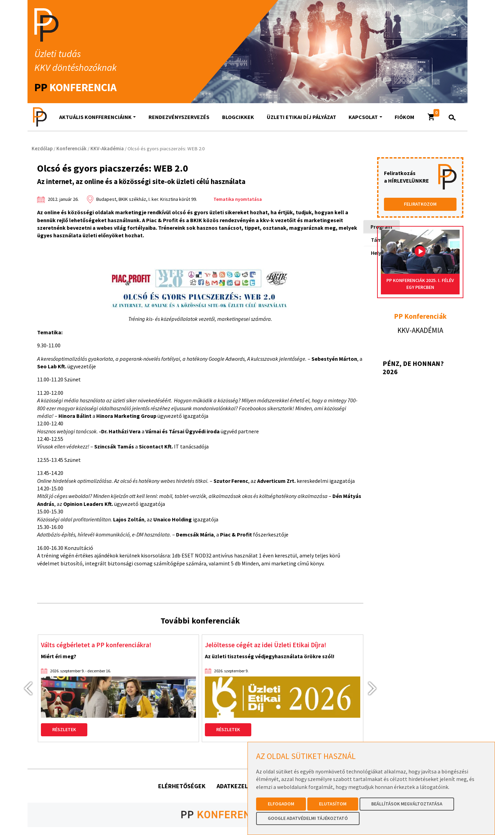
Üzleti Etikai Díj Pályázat (301, 116)
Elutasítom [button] (332, 804)
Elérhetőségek (182, 787)
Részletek (64, 730)
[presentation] (25, 688)
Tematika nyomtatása (237, 199)
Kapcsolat (363, 116)
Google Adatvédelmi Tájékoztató (308, 818)
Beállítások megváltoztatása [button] (406, 804)
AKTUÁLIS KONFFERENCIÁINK (95, 116)
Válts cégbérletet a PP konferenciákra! (102, 645)
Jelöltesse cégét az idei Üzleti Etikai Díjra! (271, 645)
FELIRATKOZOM (420, 204)
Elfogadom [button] (281, 804)
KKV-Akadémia (107, 148)
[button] (431, 116)
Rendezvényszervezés (178, 116)
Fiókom (404, 116)
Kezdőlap (42, 148)
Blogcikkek (238, 116)
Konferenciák (71, 148)
